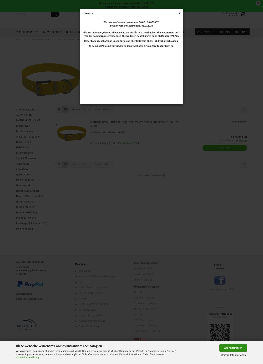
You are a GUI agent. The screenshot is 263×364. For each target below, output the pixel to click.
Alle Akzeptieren (233, 347)
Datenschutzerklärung (27, 357)
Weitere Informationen (233, 355)
